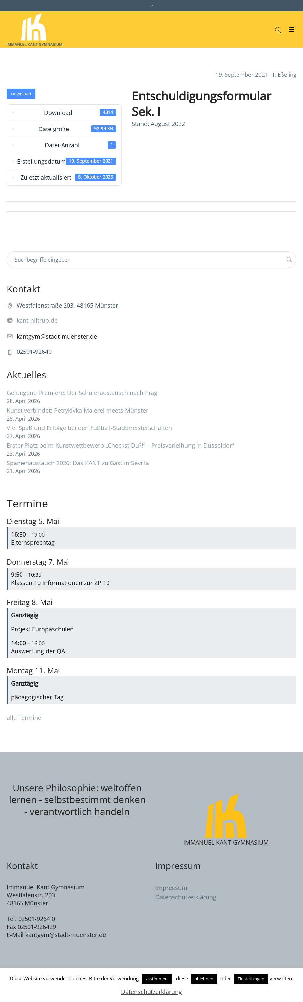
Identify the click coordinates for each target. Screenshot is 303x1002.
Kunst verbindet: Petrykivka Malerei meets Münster (77, 410)
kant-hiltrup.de (37, 320)
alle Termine (24, 718)
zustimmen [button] (157, 979)
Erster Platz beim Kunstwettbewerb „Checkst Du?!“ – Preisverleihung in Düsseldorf (120, 445)
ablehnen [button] (204, 979)
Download (21, 94)
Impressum (171, 888)
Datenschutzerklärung (185, 897)
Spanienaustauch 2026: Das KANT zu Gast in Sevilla (78, 463)
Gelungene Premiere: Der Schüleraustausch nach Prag (82, 393)
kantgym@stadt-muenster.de (57, 336)
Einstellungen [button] (251, 979)
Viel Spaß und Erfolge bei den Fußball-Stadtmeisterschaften (89, 428)
